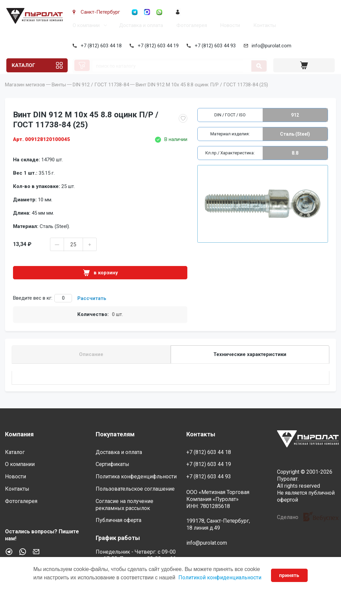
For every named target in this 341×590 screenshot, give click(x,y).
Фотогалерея (190, 25)
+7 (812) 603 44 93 (213, 46)
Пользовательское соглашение (135, 489)
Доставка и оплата (140, 25)
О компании (84, 25)
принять (289, 575)
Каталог (23, 65)
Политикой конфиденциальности (219, 577)
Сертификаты (112, 464)
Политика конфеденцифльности (136, 476)
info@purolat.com (270, 46)
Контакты (263, 25)
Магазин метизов (25, 94)
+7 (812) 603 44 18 (99, 46)
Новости (229, 25)
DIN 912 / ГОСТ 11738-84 (101, 94)
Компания (19, 434)
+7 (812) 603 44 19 (156, 46)
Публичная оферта (118, 520)
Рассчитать (91, 308)
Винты (59, 94)
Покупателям (115, 434)
